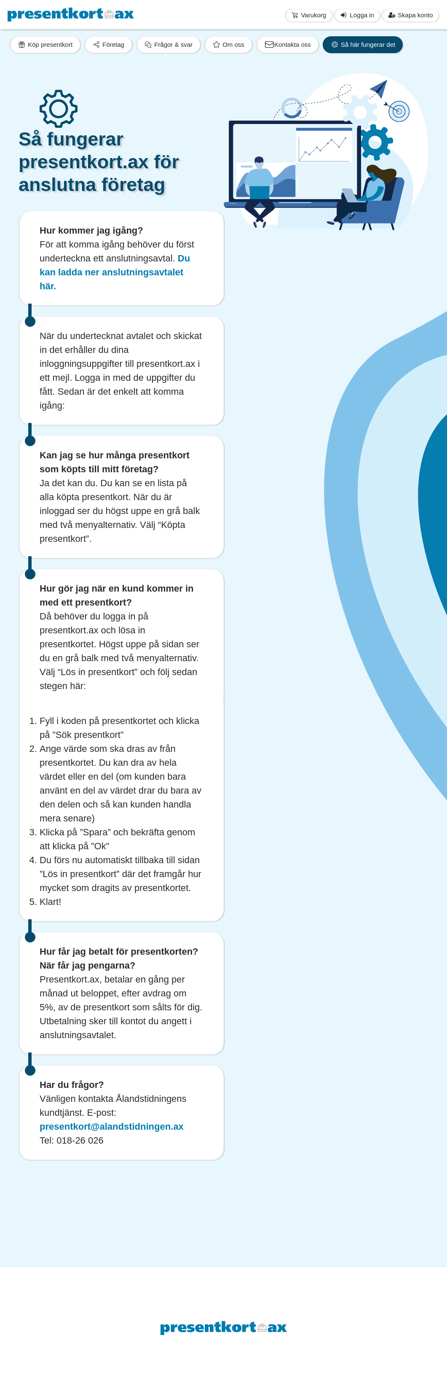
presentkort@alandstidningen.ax (112, 1126)
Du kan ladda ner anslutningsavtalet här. (115, 272)
